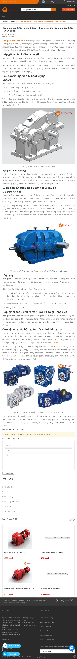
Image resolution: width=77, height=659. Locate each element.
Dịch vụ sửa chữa (14, 603)
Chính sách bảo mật (46, 635)
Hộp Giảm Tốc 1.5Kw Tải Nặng (50, 588)
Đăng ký (4, 2)
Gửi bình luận (8, 473)
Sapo (44, 657)
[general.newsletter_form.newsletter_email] (57, 651)
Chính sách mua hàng (46, 618)
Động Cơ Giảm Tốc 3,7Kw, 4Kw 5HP (14, 552)
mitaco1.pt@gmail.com (52, 2)
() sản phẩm (69, 9)
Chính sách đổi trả (45, 626)
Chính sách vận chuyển (47, 622)
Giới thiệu (14, 600)
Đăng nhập (12, 2)
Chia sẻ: (5, 429)
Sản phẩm (21, 600)
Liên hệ (23, 603)
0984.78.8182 (71, 2)
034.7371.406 (13, 632)
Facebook (9, 648)
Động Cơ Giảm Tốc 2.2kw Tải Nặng (52, 552)
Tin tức (28, 600)
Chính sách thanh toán (46, 631)
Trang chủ (7, 600)
